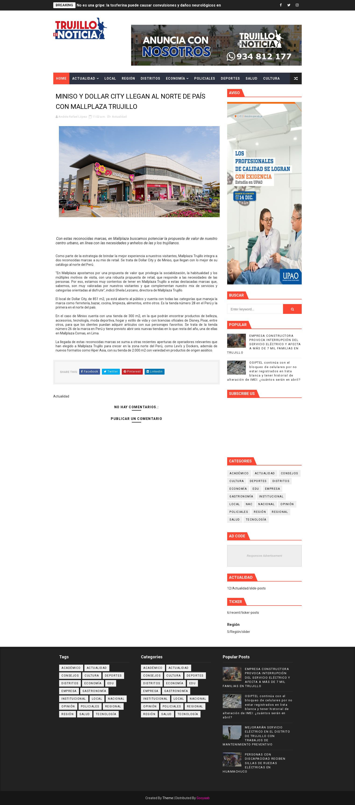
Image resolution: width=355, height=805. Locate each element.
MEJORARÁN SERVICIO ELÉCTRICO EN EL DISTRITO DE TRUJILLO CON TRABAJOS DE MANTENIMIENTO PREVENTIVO (256, 736)
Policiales (204, 78)
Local (110, 78)
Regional (280, 512)
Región (128, 78)
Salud (252, 78)
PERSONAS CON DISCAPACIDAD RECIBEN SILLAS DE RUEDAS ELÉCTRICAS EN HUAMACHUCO (254, 763)
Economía (175, 78)
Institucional (271, 496)
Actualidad (83, 78)
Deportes (230, 78)
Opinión (287, 504)
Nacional (266, 504)
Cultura (271, 78)
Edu (256, 488)
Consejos (289, 473)
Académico (239, 473)
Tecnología (256, 519)
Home (61, 78)
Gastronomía (241, 496)
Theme (167, 798)
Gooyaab (203, 798)
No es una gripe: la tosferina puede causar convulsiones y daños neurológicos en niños (154, 5)
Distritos (150, 78)
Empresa (272, 488)
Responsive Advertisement (264, 555)
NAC (249, 504)
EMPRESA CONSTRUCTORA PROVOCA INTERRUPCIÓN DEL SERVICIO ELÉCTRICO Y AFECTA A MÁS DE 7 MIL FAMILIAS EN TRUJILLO (264, 344)
